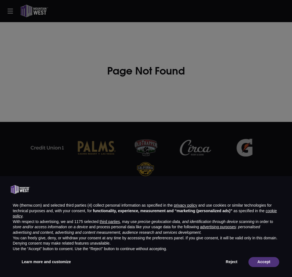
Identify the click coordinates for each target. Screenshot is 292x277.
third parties (110, 221)
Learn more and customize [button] (46, 262)
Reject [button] (231, 262)
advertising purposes (218, 227)
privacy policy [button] (185, 205)
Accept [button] (263, 262)
